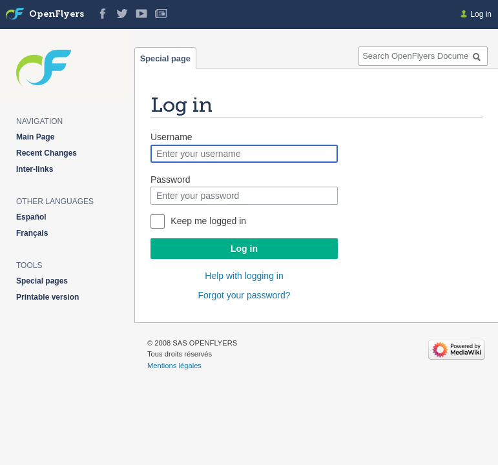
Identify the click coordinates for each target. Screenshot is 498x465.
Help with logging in (244, 276)
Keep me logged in (208, 221)
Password (170, 179)
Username (171, 137)
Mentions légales (174, 365)
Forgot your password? (244, 295)
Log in (244, 248)
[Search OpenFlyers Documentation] (423, 56)
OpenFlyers (56, 14)
